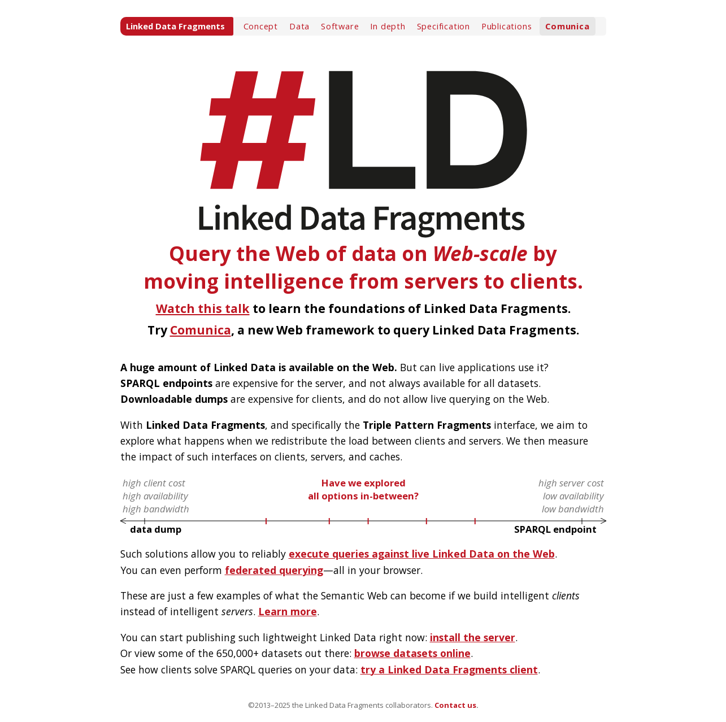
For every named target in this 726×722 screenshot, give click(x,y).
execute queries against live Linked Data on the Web (422, 553)
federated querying (274, 570)
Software (340, 26)
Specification (443, 26)
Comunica (567, 26)
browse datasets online (412, 653)
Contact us (455, 705)
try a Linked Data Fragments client (449, 669)
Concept (261, 26)
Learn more (287, 611)
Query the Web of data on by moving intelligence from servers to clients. (363, 168)
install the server (472, 637)
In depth (387, 26)
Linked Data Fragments (175, 26)
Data (299, 26)
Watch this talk (203, 308)
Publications (506, 26)
